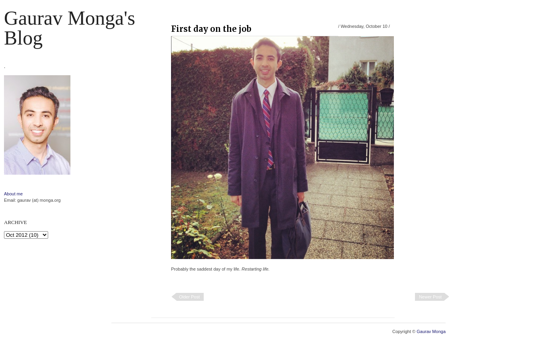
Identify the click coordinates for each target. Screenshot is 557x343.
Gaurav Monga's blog (69, 28)
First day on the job (211, 29)
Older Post (189, 296)
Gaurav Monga (431, 331)
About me (13, 193)
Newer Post (430, 296)
